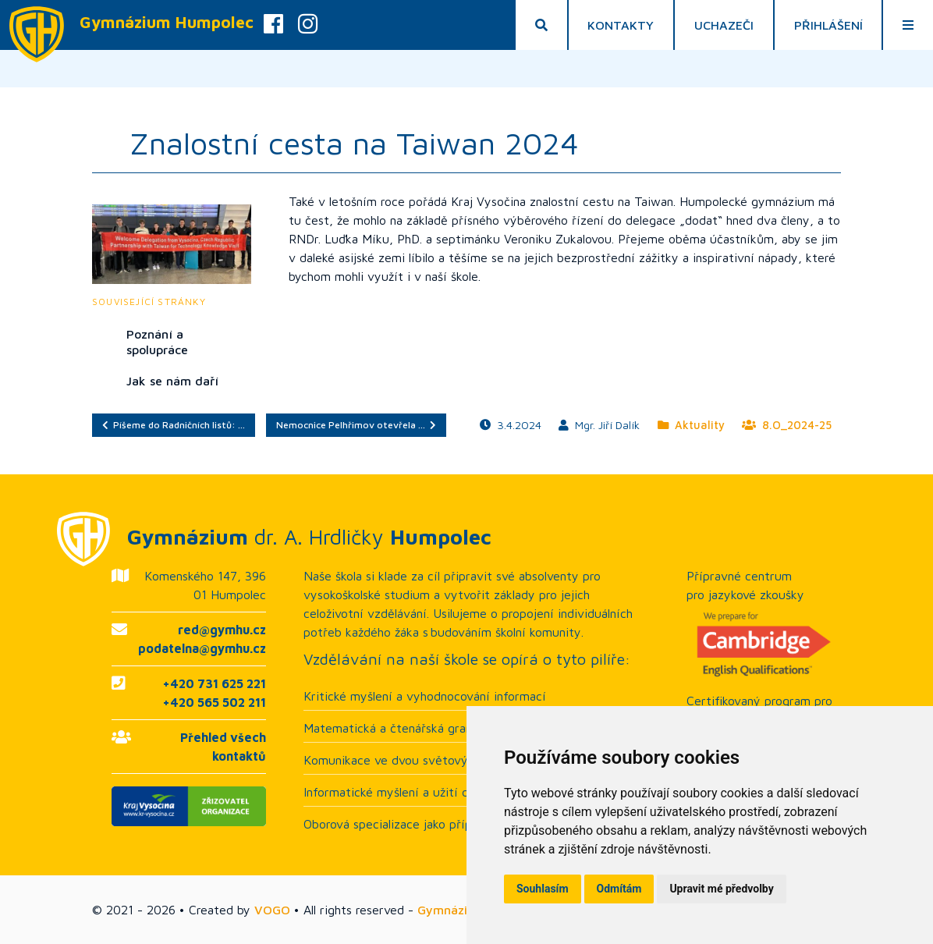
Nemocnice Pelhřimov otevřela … (356, 425)
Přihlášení (828, 25)
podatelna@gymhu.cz (202, 648)
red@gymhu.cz (222, 630)
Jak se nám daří (172, 381)
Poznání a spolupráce (157, 342)
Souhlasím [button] (542, 888)
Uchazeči (724, 25)
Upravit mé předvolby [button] (721, 888)
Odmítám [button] (619, 888)
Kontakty (620, 25)
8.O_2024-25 (787, 424)
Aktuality (691, 424)
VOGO (272, 910)
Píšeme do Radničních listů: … (173, 425)
